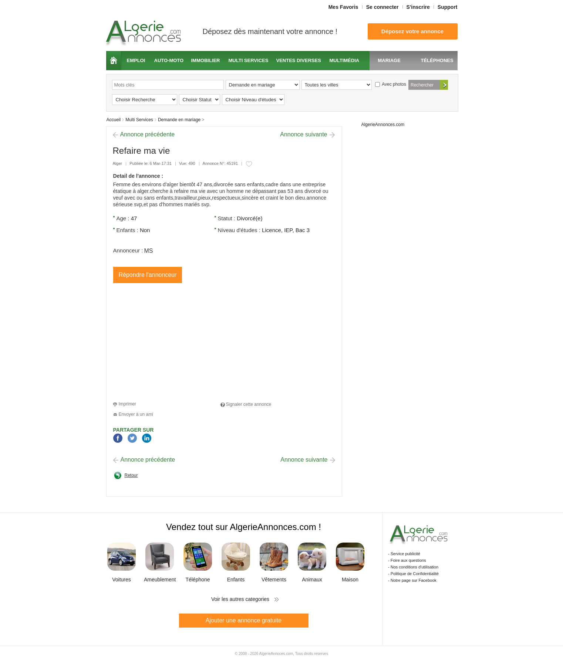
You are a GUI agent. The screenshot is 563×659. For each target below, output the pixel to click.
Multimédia (345, 60)
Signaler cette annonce (249, 404)
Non (145, 230)
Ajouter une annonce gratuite (244, 620)
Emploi (136, 60)
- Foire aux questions (407, 560)
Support (448, 7)
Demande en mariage (179, 119)
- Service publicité (404, 553)
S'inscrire (418, 7)
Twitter (132, 439)
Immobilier (205, 60)
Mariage (389, 60)
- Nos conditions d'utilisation (413, 567)
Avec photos (391, 84)
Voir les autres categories (240, 599)
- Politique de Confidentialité (413, 573)
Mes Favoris (343, 7)
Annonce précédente (147, 134)
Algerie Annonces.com (144, 30)
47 (134, 218)
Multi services (249, 60)
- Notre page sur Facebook (412, 580)
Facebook (117, 439)
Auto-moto (169, 60)
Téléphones (437, 60)
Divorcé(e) (249, 218)
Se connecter (382, 7)
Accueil (113, 60)
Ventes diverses (298, 60)
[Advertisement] (175, 343)
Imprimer (127, 404)
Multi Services (139, 119)
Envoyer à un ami (136, 414)
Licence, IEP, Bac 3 (286, 230)
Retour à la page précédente (125, 477)
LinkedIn (146, 439)
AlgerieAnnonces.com (383, 124)
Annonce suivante (303, 134)
